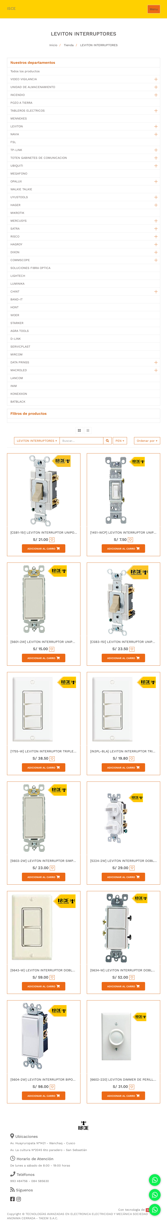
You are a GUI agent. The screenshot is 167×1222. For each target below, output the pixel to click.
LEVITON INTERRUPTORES (99, 45)
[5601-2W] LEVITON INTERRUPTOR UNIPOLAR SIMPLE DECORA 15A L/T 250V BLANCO (76, 642)
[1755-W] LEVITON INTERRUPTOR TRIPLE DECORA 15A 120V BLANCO (63, 751)
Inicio (53, 45)
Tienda (69, 45)
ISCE (11, 8)
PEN (120, 440)
